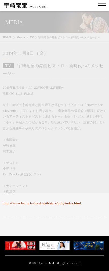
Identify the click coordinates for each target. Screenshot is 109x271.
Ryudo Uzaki (39, 6)
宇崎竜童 (16, 5)
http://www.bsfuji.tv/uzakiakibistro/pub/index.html (42, 203)
